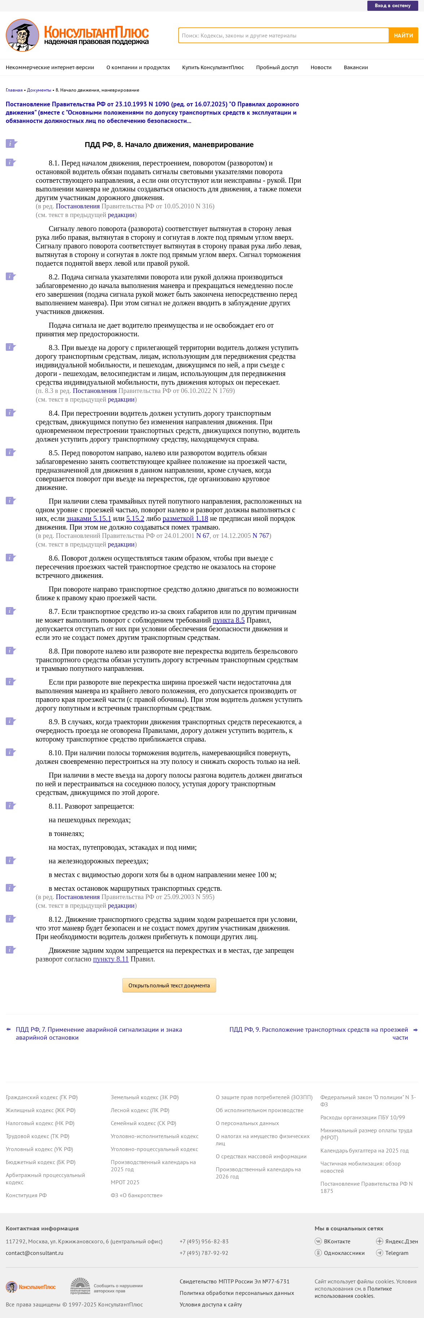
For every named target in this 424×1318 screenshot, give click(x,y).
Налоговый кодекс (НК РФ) (40, 1123)
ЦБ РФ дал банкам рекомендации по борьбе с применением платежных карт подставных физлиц (362, 180)
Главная (14, 90)
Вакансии (356, 67)
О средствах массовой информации (261, 1156)
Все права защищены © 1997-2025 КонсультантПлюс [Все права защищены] (74, 1304)
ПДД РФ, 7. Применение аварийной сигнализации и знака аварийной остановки (99, 1033)
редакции (121, 214)
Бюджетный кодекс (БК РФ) (40, 1162)
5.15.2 (135, 518)
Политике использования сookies (353, 1292)
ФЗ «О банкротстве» (137, 1195)
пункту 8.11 (111, 959)
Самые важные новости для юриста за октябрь (364, 216)
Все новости (332, 275)
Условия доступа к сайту (211, 1304)
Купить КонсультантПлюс (213, 67)
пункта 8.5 (229, 620)
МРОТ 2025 (125, 1182)
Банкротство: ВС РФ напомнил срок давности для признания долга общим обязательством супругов (363, 141)
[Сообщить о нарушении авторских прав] (107, 1286)
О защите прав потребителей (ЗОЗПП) (264, 1097)
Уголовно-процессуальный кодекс (154, 1149)
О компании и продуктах (138, 67)
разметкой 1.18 (185, 518)
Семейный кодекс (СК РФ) (143, 1123)
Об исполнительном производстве (259, 1110)
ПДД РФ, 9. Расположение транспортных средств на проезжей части (319, 1033)
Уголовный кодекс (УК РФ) (39, 1149)
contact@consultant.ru (35, 1252)
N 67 (203, 535)
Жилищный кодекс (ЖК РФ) (40, 1110)
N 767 (261, 535)
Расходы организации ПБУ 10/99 (362, 1117)
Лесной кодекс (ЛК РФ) (140, 1110)
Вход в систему (393, 5)
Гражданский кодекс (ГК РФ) (42, 1097)
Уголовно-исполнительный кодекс (154, 1136)
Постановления (78, 206)
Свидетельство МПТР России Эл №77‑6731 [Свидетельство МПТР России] (235, 1281)
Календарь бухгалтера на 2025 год (364, 1150)
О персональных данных (247, 1123)
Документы (39, 90)
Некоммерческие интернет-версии (50, 67)
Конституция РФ (26, 1195)
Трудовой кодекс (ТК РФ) (37, 1136)
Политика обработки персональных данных (237, 1292)
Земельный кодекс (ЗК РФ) (145, 1097)
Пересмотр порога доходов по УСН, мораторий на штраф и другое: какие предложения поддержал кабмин (362, 251)
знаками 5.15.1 (88, 518)
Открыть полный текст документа (169, 985)
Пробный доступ (277, 67)
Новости (321, 67)
